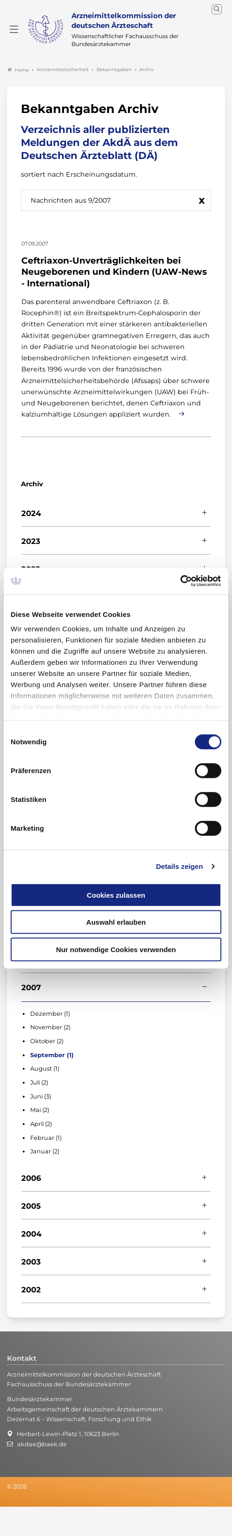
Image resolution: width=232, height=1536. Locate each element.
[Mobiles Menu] (14, 30)
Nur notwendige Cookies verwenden (116, 949)
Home (18, 70)
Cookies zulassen (116, 895)
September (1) (52, 1055)
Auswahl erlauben (116, 922)
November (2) (50, 1028)
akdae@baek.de (42, 1444)
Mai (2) (39, 1110)
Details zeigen (179, 866)
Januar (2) (44, 1152)
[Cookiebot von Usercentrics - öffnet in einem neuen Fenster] (180, 581)
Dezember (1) (50, 1014)
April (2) (41, 1124)
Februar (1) (46, 1138)
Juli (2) (39, 1082)
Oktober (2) (47, 1041)
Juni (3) (40, 1096)
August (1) (44, 1069)
